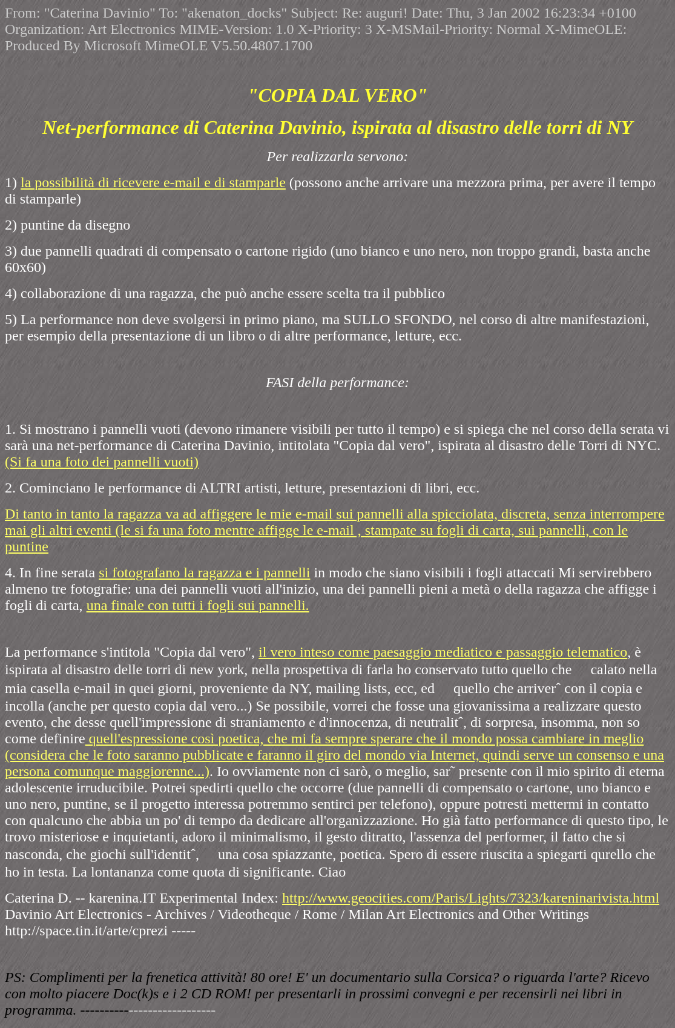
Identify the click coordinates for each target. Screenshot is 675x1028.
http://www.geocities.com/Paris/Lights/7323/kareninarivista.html (470, 898)
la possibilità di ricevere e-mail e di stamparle (153, 182)
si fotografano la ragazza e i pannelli (204, 572)
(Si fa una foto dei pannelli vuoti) (102, 461)
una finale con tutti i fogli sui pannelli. (198, 605)
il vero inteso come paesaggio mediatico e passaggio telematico (442, 652)
